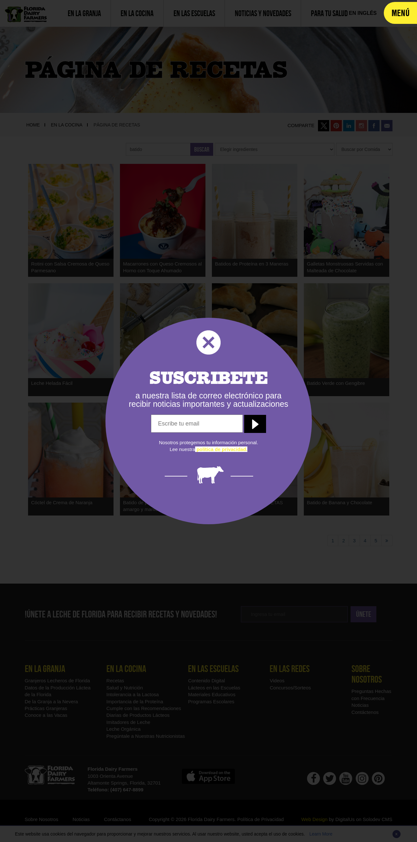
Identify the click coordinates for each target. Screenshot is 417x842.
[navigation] (400, 13)
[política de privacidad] (221, 449)
